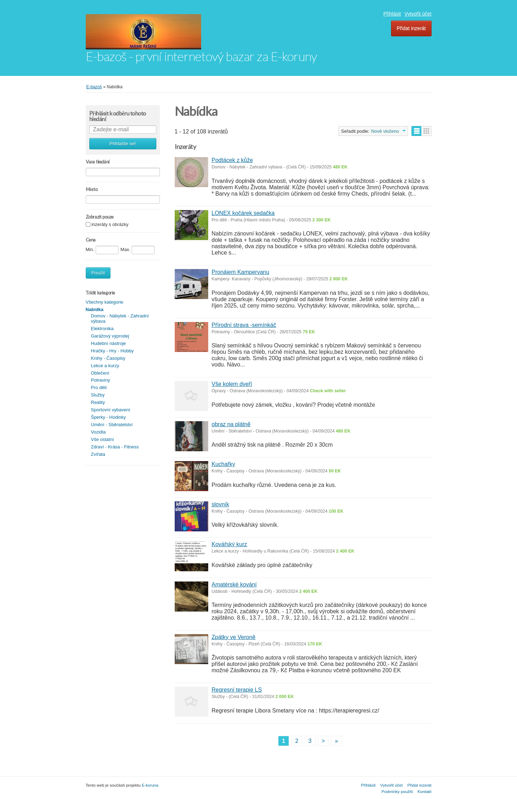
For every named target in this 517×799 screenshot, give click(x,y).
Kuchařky (223, 464)
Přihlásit (392, 14)
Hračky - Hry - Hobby (112, 350)
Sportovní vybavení (110, 409)
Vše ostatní (102, 439)
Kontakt (424, 791)
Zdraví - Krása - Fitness (115, 446)
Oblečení (100, 373)
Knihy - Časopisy (108, 358)
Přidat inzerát (411, 28)
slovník (220, 504)
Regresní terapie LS (237, 690)
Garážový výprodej (110, 336)
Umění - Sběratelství (112, 424)
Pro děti (99, 387)
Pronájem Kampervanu (241, 272)
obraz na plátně (231, 424)
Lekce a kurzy (105, 365)
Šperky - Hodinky (108, 417)
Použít (98, 272)
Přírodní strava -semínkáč (244, 325)
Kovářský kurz (229, 544)
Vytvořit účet (418, 14)
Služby (98, 395)
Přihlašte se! (122, 143)
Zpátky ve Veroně (234, 637)
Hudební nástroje (108, 343)
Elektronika (102, 328)
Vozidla (98, 432)
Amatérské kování (234, 585)
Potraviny (100, 380)
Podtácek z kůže (232, 160)
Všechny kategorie (105, 302)
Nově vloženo (385, 131)
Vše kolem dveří (232, 384)
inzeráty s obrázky (109, 224)
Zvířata (98, 454)
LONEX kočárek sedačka (243, 213)
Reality (98, 402)
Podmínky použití (397, 791)
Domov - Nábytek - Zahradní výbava (120, 318)
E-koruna (150, 785)
